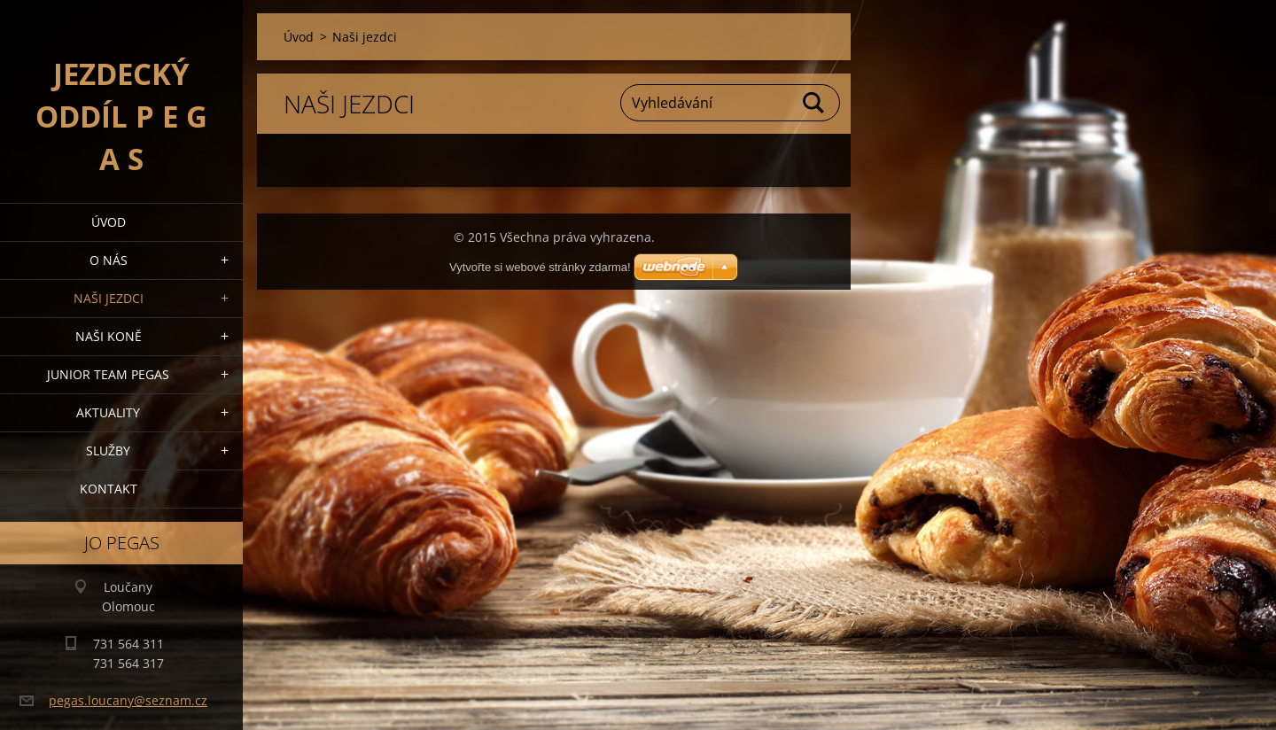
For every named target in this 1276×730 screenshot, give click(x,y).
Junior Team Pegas (108, 374)
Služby (108, 450)
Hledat (814, 102)
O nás (108, 260)
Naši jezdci (109, 298)
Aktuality (108, 412)
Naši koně (108, 336)
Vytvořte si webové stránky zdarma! (540, 267)
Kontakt (108, 488)
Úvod (108, 222)
